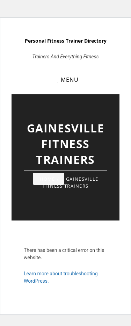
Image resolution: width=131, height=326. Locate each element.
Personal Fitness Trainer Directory (66, 40)
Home (47, 179)
